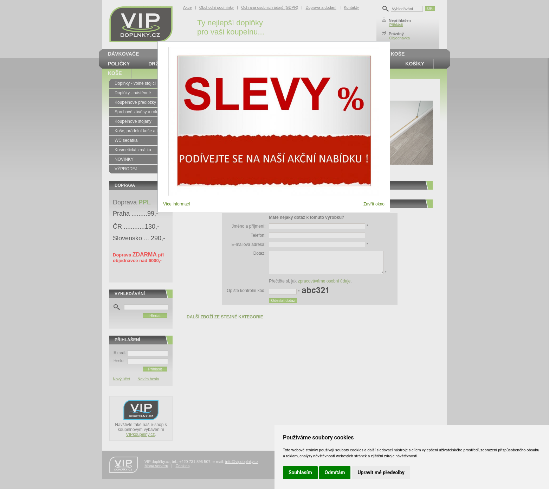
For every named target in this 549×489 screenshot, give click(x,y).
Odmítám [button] (335, 472)
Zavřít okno (374, 204)
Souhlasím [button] (300, 472)
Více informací (176, 204)
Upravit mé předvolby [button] (380, 472)
